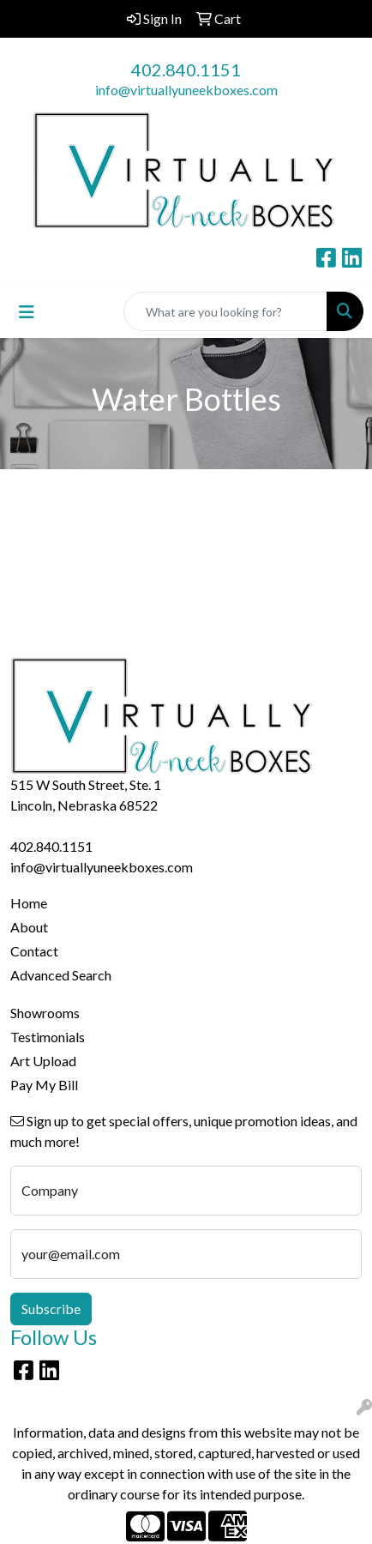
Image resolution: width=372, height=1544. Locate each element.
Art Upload (43, 1060)
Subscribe (51, 1308)
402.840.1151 (186, 69)
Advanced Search (60, 975)
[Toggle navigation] (27, 311)
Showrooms (45, 1012)
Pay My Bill (44, 1085)
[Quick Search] (225, 311)
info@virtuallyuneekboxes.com (186, 89)
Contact (34, 951)
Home (28, 903)
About (29, 927)
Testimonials (47, 1036)
